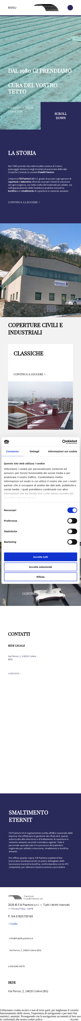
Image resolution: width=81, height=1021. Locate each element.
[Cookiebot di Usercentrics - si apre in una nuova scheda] (62, 442)
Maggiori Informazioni (56, 1019)
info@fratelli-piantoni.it (21, 938)
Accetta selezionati (40, 566)
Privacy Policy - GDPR (22, 908)
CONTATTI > (14, 673)
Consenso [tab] (12, 451)
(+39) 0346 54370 (16, 966)
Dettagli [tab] (34, 451)
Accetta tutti (40, 556)
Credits (14, 923)
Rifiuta (40, 576)
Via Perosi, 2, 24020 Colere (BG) (20, 109)
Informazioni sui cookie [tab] (62, 451)
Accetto (74, 1019)
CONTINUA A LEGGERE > (24, 202)
